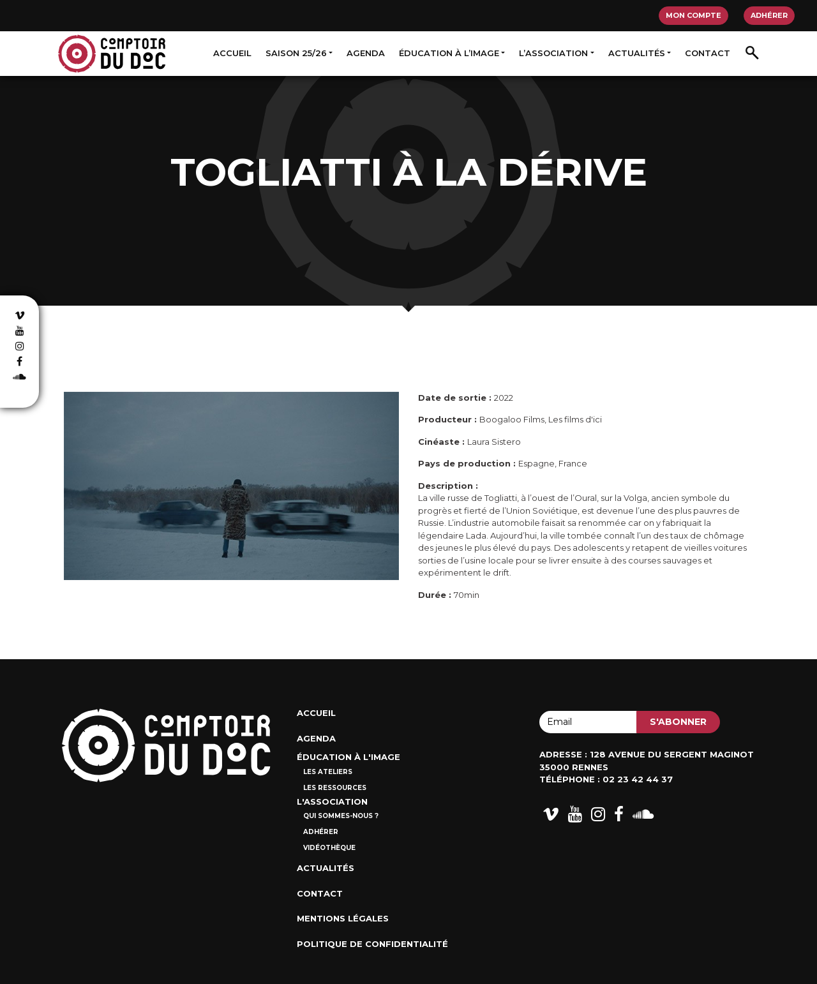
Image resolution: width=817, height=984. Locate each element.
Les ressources (334, 788)
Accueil (232, 53)
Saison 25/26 (296, 53)
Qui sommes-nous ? (341, 816)
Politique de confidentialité (372, 944)
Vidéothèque (329, 848)
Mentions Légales (343, 918)
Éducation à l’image (449, 53)
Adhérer (769, 15)
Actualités (636, 53)
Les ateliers (327, 772)
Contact (707, 53)
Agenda (366, 53)
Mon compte (693, 15)
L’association (553, 53)
